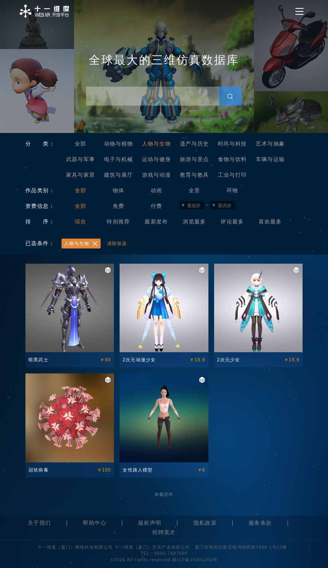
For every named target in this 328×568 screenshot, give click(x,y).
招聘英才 (164, 532)
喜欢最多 (270, 221)
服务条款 (260, 523)
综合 (81, 221)
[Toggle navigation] (299, 11)
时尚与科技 (232, 144)
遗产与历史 (194, 144)
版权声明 (150, 523)
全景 (194, 190)
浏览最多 (194, 221)
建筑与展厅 (118, 175)
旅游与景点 (194, 159)
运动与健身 (156, 159)
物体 (119, 190)
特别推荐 (118, 221)
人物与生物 (156, 144)
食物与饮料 (232, 159)
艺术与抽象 (270, 144)
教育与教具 (194, 175)
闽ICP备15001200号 (195, 559)
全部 (81, 144)
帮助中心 (94, 523)
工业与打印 (232, 175)
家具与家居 (80, 175)
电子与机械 (118, 159)
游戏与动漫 (156, 175)
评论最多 (232, 221)
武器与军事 (80, 159)
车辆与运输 (270, 159)
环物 (232, 190)
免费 (119, 206)
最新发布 (156, 221)
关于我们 (39, 523)
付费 (156, 206)
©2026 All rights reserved (141, 559)
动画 (156, 190)
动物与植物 (118, 144)
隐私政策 (205, 523)
